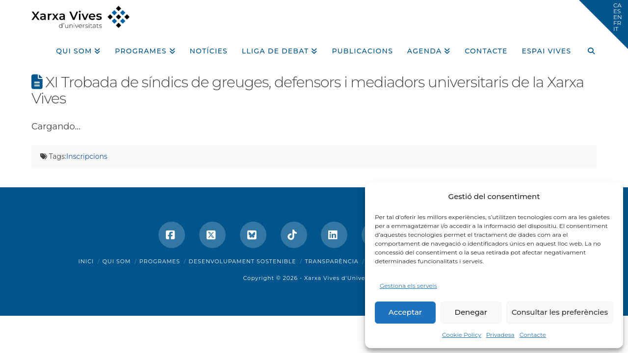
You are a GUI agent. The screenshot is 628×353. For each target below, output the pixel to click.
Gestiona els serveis (408, 285)
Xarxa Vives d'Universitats (344, 278)
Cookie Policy (461, 334)
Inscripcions (86, 156)
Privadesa (500, 334)
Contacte (533, 334)
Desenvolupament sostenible (242, 261)
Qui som (117, 261)
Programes (159, 261)
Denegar (471, 312)
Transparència (331, 261)
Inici (86, 261)
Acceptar (405, 312)
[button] (603, 24)
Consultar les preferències (560, 312)
